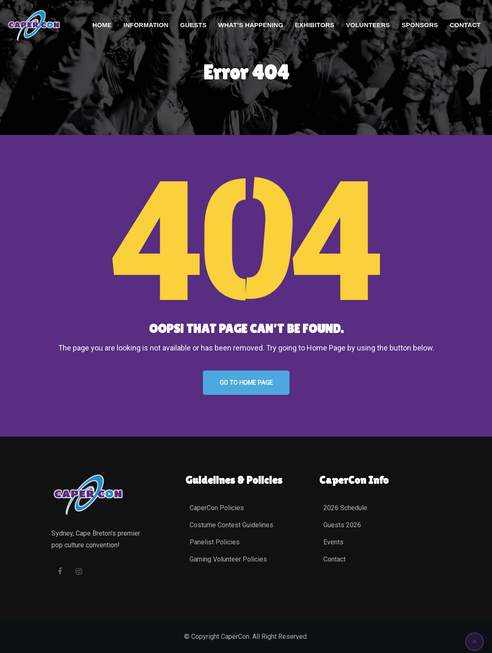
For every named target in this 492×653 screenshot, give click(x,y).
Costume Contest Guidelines (231, 525)
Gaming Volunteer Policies (228, 559)
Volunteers (368, 24)
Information (145, 24)
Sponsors (420, 24)
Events (333, 542)
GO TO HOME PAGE (246, 382)
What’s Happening (250, 24)
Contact (465, 24)
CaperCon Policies (217, 508)
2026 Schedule (345, 508)
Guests (193, 24)
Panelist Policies (215, 542)
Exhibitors (314, 24)
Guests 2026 (342, 525)
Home (102, 24)
